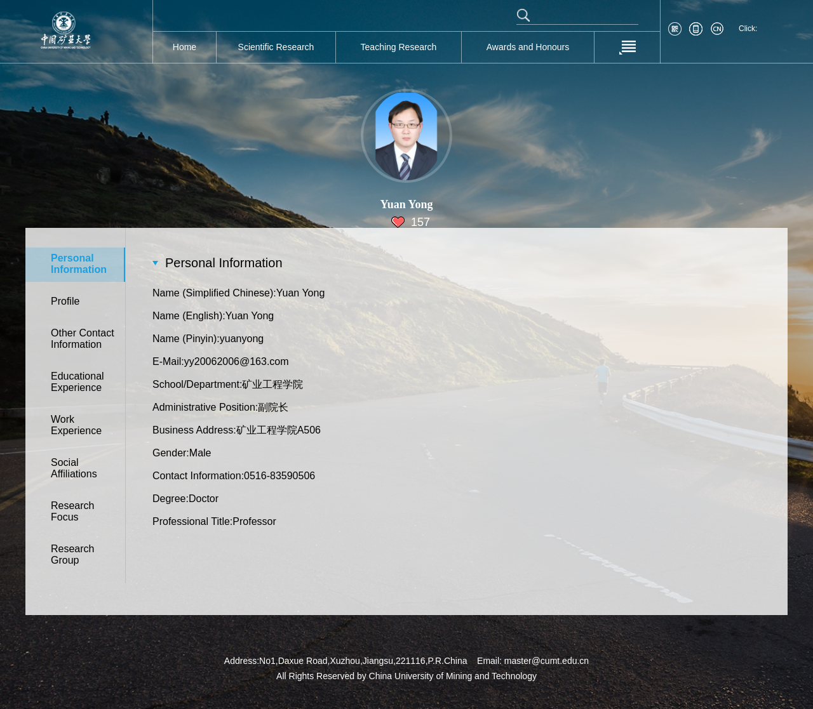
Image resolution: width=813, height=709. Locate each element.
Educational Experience (77, 382)
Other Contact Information (82, 339)
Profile (65, 301)
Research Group (72, 554)
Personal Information (79, 264)
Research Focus (72, 511)
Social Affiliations (74, 468)
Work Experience (76, 425)
